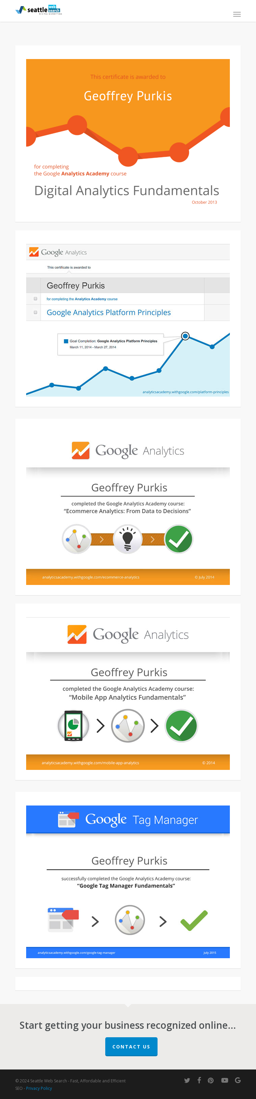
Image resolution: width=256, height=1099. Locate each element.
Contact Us (131, 1046)
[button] (237, 14)
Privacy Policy (39, 1088)
